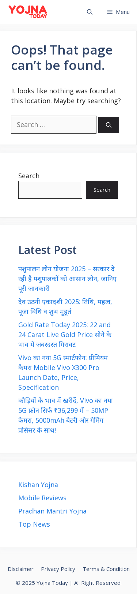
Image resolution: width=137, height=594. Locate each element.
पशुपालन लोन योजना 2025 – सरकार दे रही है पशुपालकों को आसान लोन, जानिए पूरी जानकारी (67, 278)
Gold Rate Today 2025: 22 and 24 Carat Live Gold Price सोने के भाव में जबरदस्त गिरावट (64, 334)
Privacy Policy (58, 568)
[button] (90, 12)
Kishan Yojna (38, 484)
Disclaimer (21, 568)
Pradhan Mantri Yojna (52, 511)
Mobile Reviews (42, 497)
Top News (34, 524)
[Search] (108, 125)
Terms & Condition (106, 568)
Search (28, 175)
